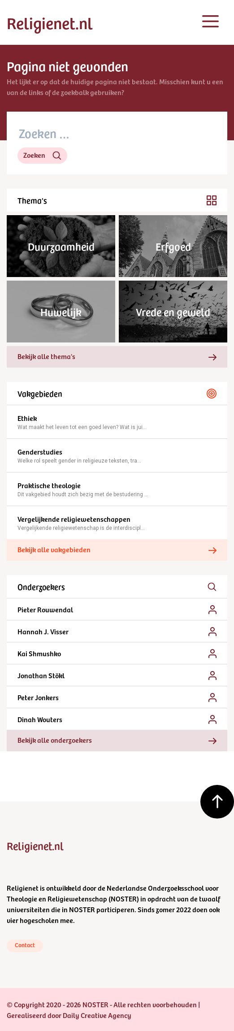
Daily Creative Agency (97, 1014)
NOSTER (124, 898)
